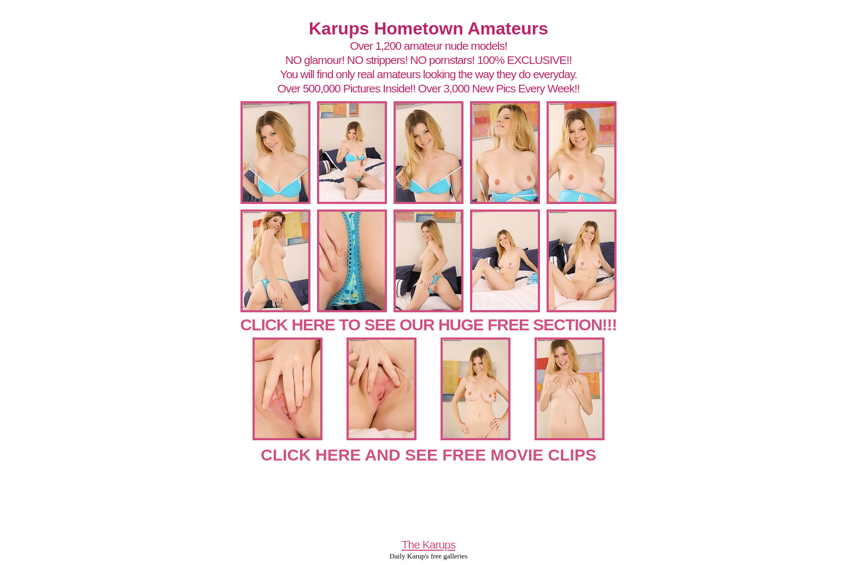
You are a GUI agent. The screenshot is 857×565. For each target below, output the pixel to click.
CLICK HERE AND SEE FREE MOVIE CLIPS (428, 455)
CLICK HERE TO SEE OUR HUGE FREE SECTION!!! (428, 325)
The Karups (429, 544)
